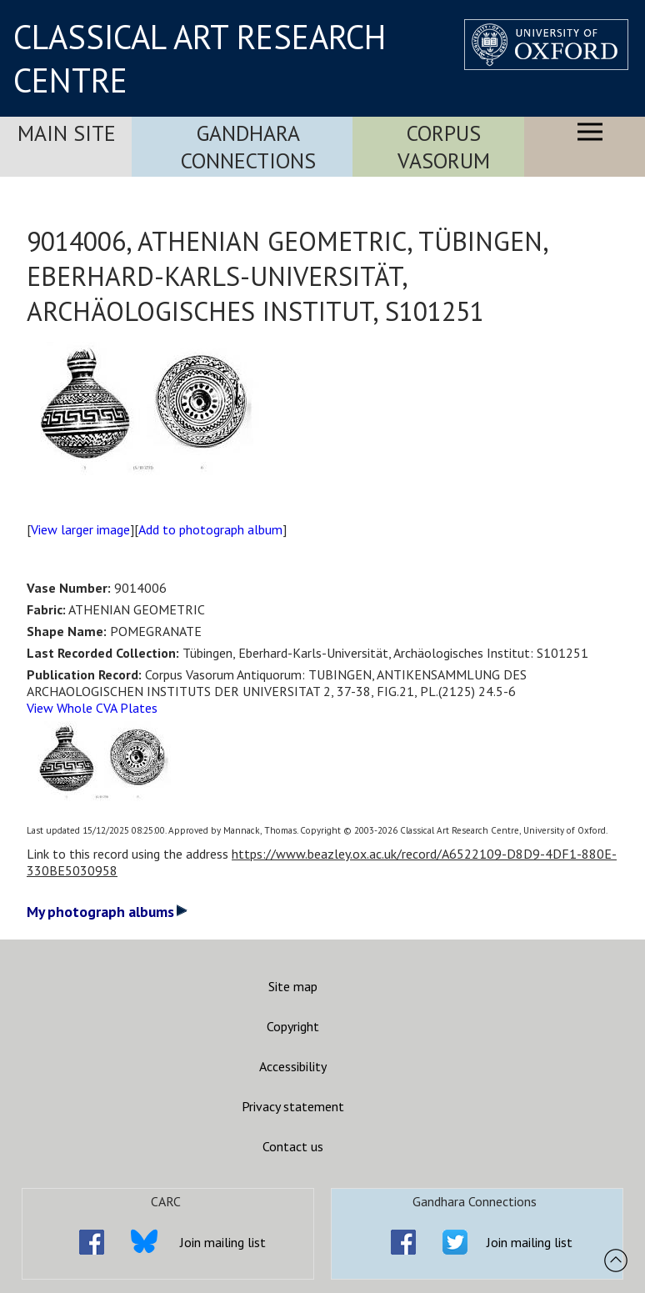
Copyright (293, 1026)
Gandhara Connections (248, 146)
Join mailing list (223, 1242)
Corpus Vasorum (444, 146)
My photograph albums (107, 911)
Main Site (67, 133)
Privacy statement (293, 1106)
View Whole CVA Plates (92, 707)
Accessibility (293, 1066)
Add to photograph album (210, 529)
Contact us (292, 1146)
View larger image (80, 529)
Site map (293, 986)
